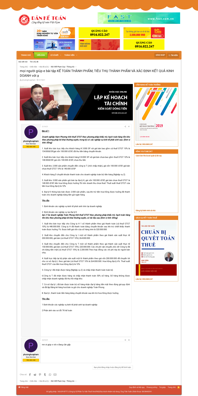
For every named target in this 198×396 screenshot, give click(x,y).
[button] (60, 55)
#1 (129, 127)
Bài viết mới (23, 62)
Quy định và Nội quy (137, 387)
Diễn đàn (41, 55)
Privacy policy (152, 387)
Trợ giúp (162, 387)
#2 (129, 340)
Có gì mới (54, 55)
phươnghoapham (28, 80)
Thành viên (69, 55)
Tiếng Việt (23, 387)
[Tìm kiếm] (173, 55)
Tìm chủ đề (34, 62)
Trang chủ (26, 55)
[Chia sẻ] (125, 126)
